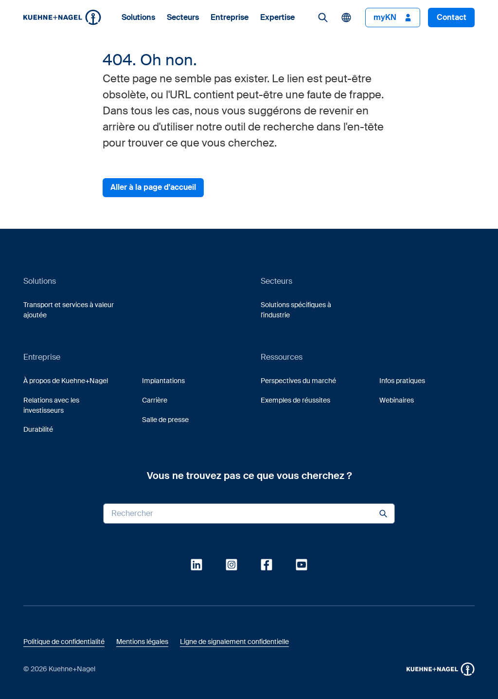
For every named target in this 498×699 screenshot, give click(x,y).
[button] (62, 17)
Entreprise (230, 17)
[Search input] (249, 513)
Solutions (138, 17)
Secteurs (183, 17)
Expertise (277, 17)
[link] (323, 17)
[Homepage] (62, 17)
